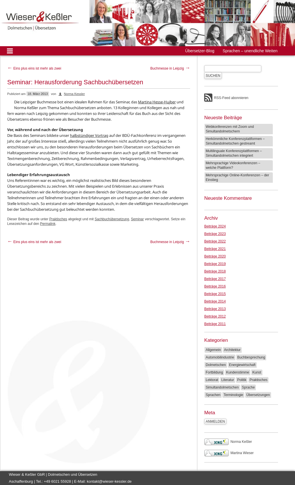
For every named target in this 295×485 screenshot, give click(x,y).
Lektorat (212, 380)
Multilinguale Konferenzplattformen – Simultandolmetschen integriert (234, 153)
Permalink (47, 224)
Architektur (232, 350)
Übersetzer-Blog (199, 50)
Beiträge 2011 (215, 324)
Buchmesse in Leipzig (170, 68)
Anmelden (215, 421)
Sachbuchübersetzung (112, 219)
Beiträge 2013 (215, 309)
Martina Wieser (229, 453)
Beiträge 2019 (215, 264)
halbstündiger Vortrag (89, 135)
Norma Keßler (228, 442)
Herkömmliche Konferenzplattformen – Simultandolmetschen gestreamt (235, 141)
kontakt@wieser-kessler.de (109, 481)
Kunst (256, 372)
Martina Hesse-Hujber (157, 102)
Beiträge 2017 (215, 279)
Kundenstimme (237, 372)
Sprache (248, 387)
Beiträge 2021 (215, 249)
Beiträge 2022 (215, 241)
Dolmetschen (216, 365)
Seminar (137, 219)
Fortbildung (214, 372)
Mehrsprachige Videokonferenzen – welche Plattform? (233, 165)
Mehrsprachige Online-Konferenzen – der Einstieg (237, 177)
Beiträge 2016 (215, 286)
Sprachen (213, 395)
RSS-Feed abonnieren (231, 98)
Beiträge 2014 (215, 301)
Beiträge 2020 (215, 256)
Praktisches (58, 219)
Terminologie (233, 395)
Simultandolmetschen (222, 387)
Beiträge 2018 (215, 271)
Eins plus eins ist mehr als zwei (34, 68)
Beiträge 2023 (215, 234)
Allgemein (213, 350)
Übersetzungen (258, 395)
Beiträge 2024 (215, 226)
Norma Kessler (74, 94)
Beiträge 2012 (215, 316)
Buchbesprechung (251, 357)
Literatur (227, 380)
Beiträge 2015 (215, 294)
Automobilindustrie (220, 357)
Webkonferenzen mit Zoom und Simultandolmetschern (230, 129)
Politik (241, 380)
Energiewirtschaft (242, 365)
